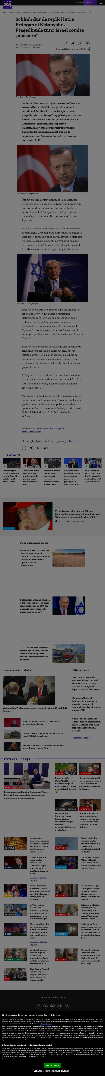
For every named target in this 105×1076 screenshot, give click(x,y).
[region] (52, 1043)
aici (85, 1033)
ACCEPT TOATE (52, 1065)
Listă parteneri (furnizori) (11, 1059)
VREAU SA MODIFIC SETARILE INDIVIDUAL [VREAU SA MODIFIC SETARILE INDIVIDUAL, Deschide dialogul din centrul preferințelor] (51, 1071)
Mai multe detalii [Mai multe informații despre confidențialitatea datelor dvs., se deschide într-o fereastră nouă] (46, 1024)
